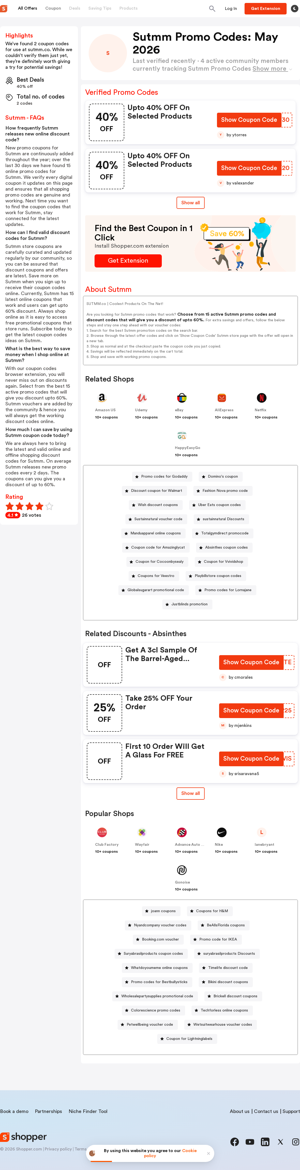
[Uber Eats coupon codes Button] (217, 505)
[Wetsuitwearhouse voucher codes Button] (220, 1025)
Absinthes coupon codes (226, 547)
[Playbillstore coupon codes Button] (216, 576)
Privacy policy (58, 1149)
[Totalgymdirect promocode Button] (222, 533)
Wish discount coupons (158, 505)
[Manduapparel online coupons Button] (153, 533)
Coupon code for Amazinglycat (158, 547)
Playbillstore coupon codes (218, 576)
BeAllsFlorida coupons (226, 925)
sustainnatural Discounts (223, 519)
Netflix (260, 410)
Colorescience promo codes (155, 1010)
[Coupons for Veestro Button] (154, 576)
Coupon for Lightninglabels (189, 1039)
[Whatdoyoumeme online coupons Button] (157, 968)
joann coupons (163, 911)
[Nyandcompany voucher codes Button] (158, 925)
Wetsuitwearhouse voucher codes (222, 1024)
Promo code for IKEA (218, 939)
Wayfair (142, 845)
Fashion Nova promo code (225, 491)
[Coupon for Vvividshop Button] (221, 562)
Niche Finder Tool (88, 1111)
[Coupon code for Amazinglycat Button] (156, 548)
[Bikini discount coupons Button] (226, 982)
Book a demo (14, 1111)
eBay (179, 410)
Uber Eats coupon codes (219, 505)
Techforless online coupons (224, 1010)
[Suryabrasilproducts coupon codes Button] (151, 954)
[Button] (231, 8)
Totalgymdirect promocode (225, 533)
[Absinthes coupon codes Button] (224, 548)
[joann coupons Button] (161, 911)
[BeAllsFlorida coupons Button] (224, 925)
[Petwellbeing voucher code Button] (148, 1025)
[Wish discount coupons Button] (156, 505)
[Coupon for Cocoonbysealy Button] (157, 562)
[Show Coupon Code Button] (249, 121)
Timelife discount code (228, 968)
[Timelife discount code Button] (226, 968)
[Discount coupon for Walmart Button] (154, 491)
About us (240, 1111)
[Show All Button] (191, 793)
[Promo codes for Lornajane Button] (225, 590)
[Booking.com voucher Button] (158, 940)
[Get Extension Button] (128, 260)
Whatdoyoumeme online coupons (159, 968)
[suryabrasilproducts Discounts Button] (227, 954)
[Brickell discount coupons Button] (233, 996)
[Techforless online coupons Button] (222, 1011)
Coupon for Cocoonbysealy (159, 562)
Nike (219, 845)
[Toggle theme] (294, 9)
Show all (190, 793)
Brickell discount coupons (235, 996)
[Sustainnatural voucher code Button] (156, 519)
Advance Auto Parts (192, 845)
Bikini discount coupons (228, 982)
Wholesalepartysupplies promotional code (157, 996)
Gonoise (182, 882)
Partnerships (48, 1111)
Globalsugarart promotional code (156, 590)
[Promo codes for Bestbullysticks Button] (157, 982)
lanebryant (264, 845)
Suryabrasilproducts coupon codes (153, 954)
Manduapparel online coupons (155, 533)
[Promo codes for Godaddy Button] (162, 477)
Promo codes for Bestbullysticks (159, 982)
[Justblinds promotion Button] (187, 604)
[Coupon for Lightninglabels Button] (187, 1039)
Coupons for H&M (212, 911)
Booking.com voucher (160, 939)
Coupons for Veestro (156, 576)
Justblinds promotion (189, 604)
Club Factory (107, 845)
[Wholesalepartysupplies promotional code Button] (155, 996)
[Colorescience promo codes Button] (153, 1011)
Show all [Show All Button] (190, 202)
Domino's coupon (223, 476)
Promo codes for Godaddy (164, 476)
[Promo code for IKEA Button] (216, 940)
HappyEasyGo (187, 448)
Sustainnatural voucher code (158, 519)
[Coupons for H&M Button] (210, 911)
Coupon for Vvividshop (223, 562)
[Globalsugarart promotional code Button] (153, 590)
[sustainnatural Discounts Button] (221, 519)
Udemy (141, 410)
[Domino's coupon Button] (221, 477)
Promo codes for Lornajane (228, 590)
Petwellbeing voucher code (150, 1024)
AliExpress (224, 410)
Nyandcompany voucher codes (160, 925)
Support (291, 1111)
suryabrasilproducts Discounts (229, 954)
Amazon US (105, 410)
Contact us (266, 1111)
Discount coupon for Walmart (156, 491)
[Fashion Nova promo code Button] (223, 491)
